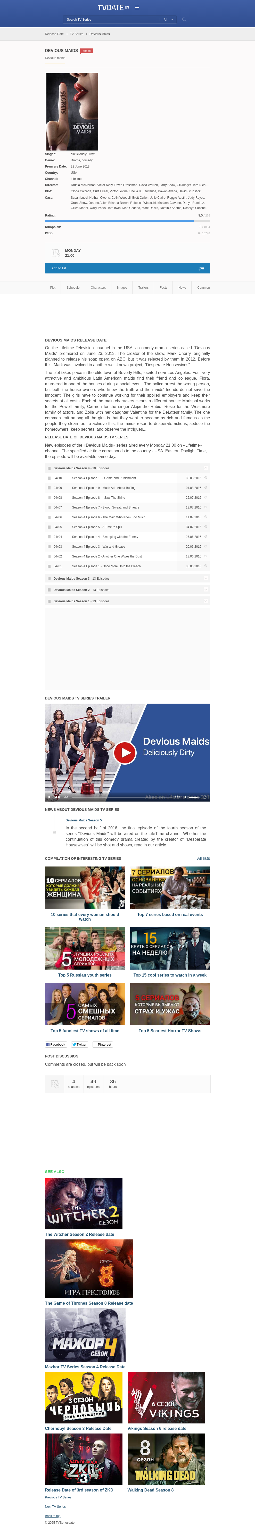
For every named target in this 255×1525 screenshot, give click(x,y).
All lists (203, 858)
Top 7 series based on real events (170, 914)
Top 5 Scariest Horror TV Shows (170, 1031)
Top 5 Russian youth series (85, 975)
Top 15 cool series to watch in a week (170, 975)
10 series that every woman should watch (85, 916)
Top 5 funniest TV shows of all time (85, 1031)
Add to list (59, 268)
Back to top (53, 1516)
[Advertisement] (139, 313)
